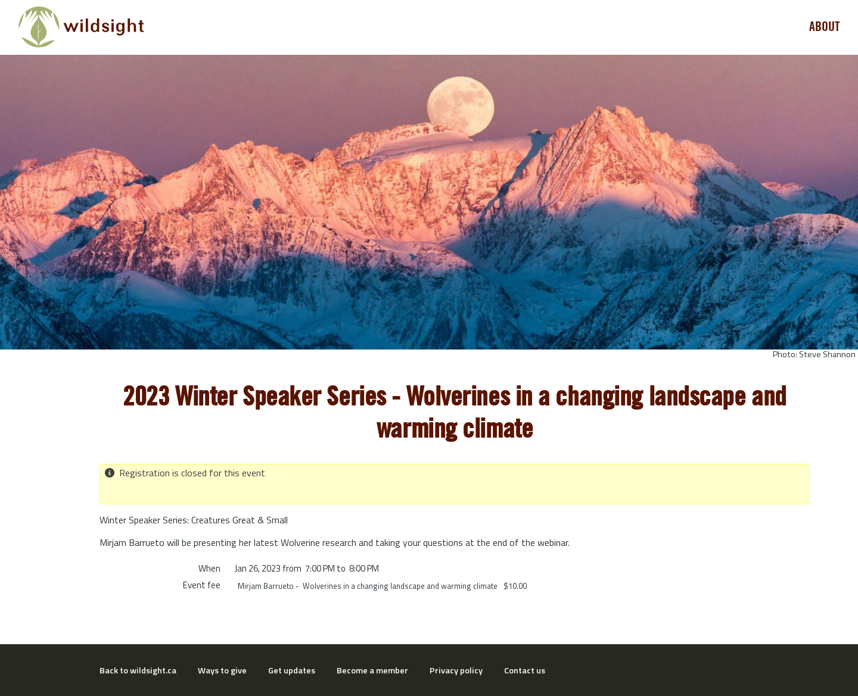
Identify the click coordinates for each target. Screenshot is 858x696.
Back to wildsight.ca (138, 670)
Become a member (372, 670)
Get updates (291, 670)
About (824, 26)
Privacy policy (456, 670)
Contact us (524, 670)
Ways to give (222, 670)
